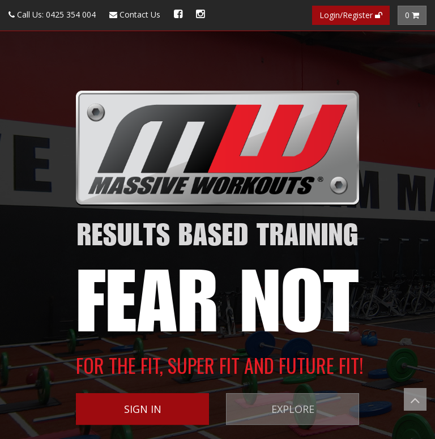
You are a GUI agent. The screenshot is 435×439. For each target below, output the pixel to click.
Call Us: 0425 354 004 (52, 14)
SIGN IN (142, 409)
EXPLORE (292, 409)
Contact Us (134, 14)
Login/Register (350, 15)
